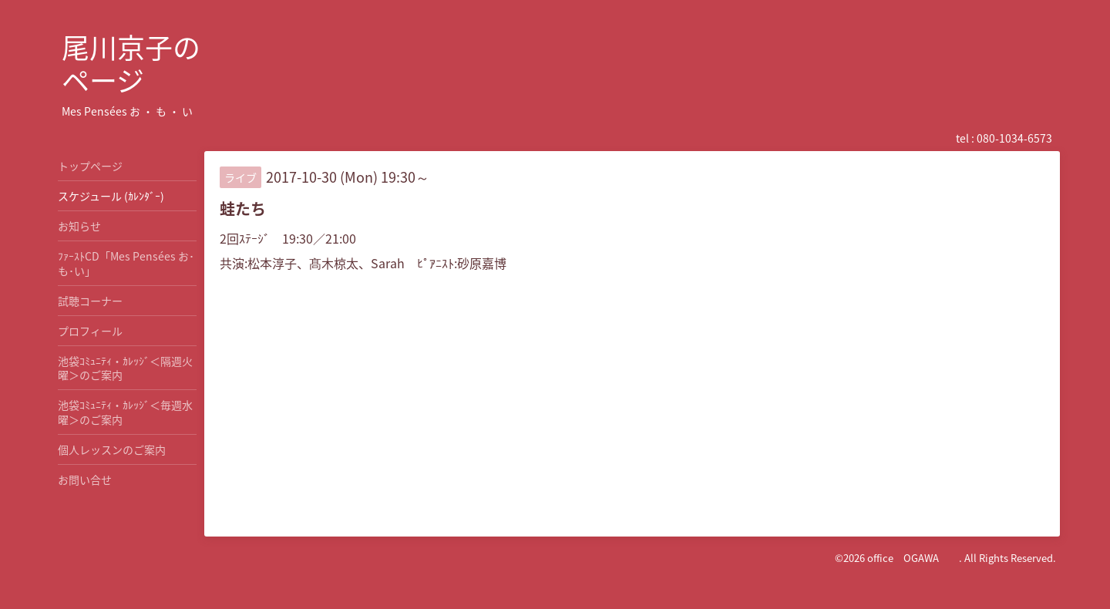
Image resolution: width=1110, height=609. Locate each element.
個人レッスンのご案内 (112, 449)
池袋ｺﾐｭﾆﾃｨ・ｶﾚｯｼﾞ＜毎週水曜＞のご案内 (125, 411)
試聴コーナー (90, 300)
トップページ (90, 165)
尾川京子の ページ (131, 63)
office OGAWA (913, 557)
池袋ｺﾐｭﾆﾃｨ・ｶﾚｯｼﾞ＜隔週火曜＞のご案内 (125, 367)
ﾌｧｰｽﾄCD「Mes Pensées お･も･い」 (126, 263)
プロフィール (90, 330)
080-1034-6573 (1014, 138)
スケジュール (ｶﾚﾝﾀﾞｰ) (111, 196)
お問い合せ (85, 479)
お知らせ (79, 226)
